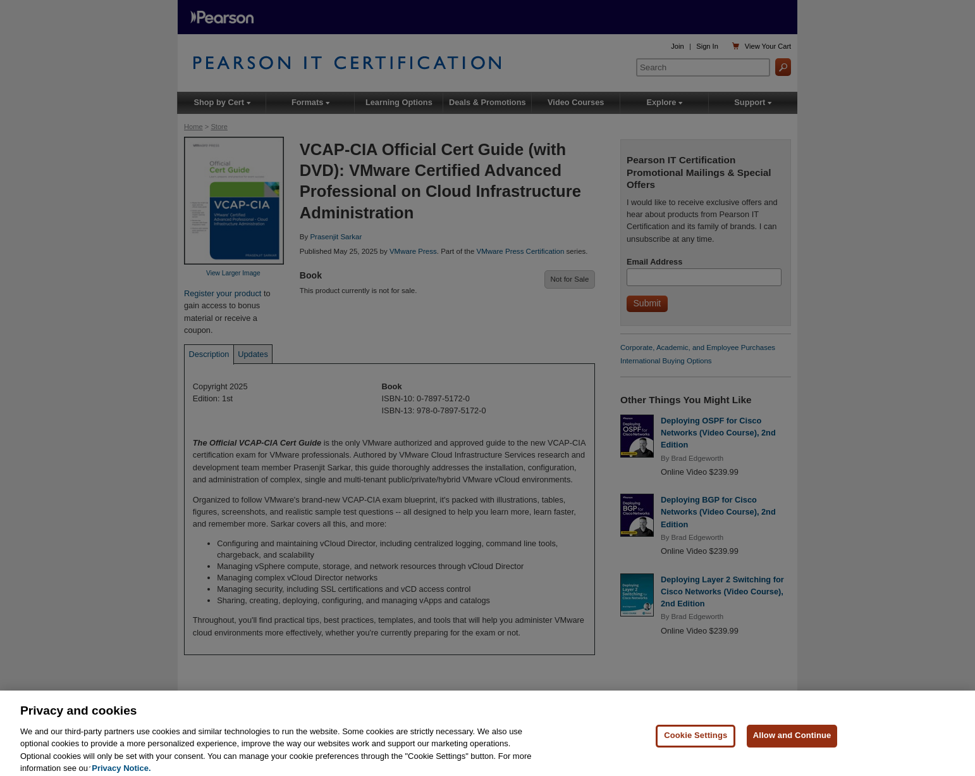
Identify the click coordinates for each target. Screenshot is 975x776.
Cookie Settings (695, 743)
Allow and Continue (792, 743)
